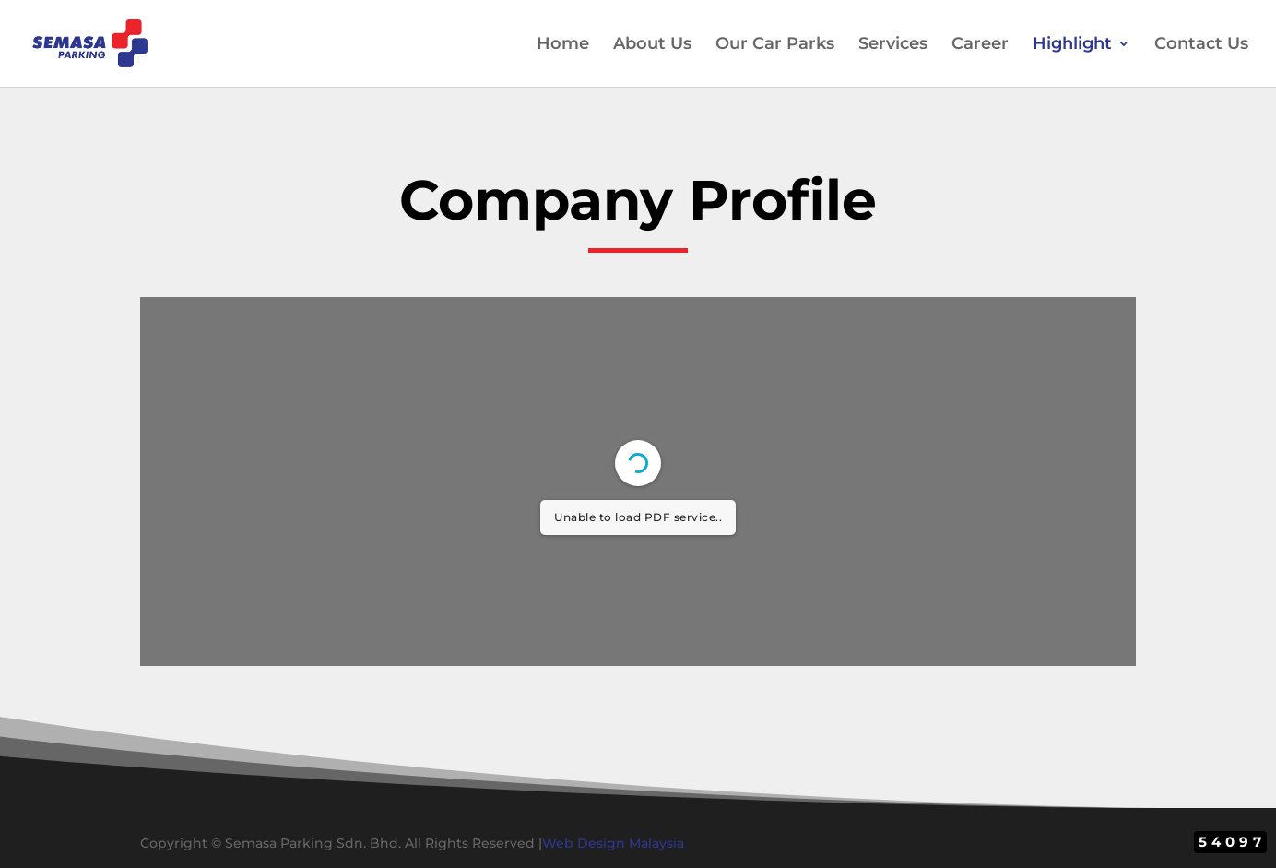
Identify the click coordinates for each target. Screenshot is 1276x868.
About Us (652, 45)
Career (980, 45)
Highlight (1072, 45)
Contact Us (1201, 45)
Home (563, 45)
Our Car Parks (774, 45)
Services (892, 45)
